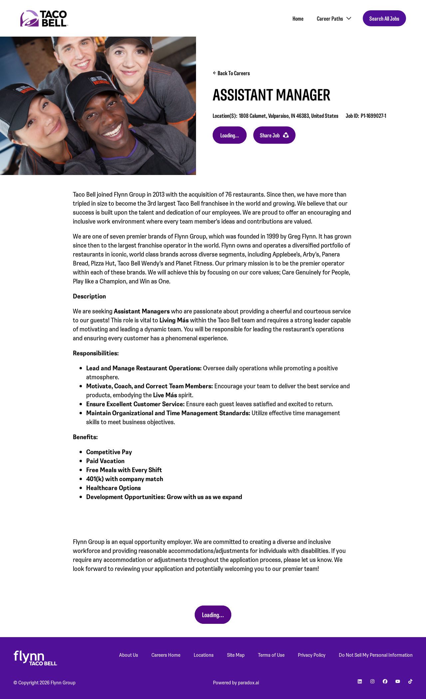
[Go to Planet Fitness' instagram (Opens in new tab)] (372, 682)
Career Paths (335, 18)
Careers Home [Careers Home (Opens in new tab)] (165, 654)
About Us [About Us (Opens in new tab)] (128, 654)
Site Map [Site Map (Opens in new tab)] (236, 654)
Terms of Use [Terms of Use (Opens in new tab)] (271, 654)
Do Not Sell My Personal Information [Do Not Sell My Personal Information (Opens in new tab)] (376, 654)
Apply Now (230, 135)
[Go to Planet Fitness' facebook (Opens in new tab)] (385, 682)
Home (298, 18)
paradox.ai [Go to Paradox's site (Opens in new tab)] (248, 682)
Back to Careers (231, 73)
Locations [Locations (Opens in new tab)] (204, 654)
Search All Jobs (384, 18)
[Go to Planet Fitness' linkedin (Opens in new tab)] (359, 682)
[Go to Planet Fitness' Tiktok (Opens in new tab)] (410, 682)
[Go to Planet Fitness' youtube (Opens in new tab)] (397, 682)
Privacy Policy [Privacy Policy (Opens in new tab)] (311, 654)
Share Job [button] (274, 135)
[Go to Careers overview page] (44, 18)
